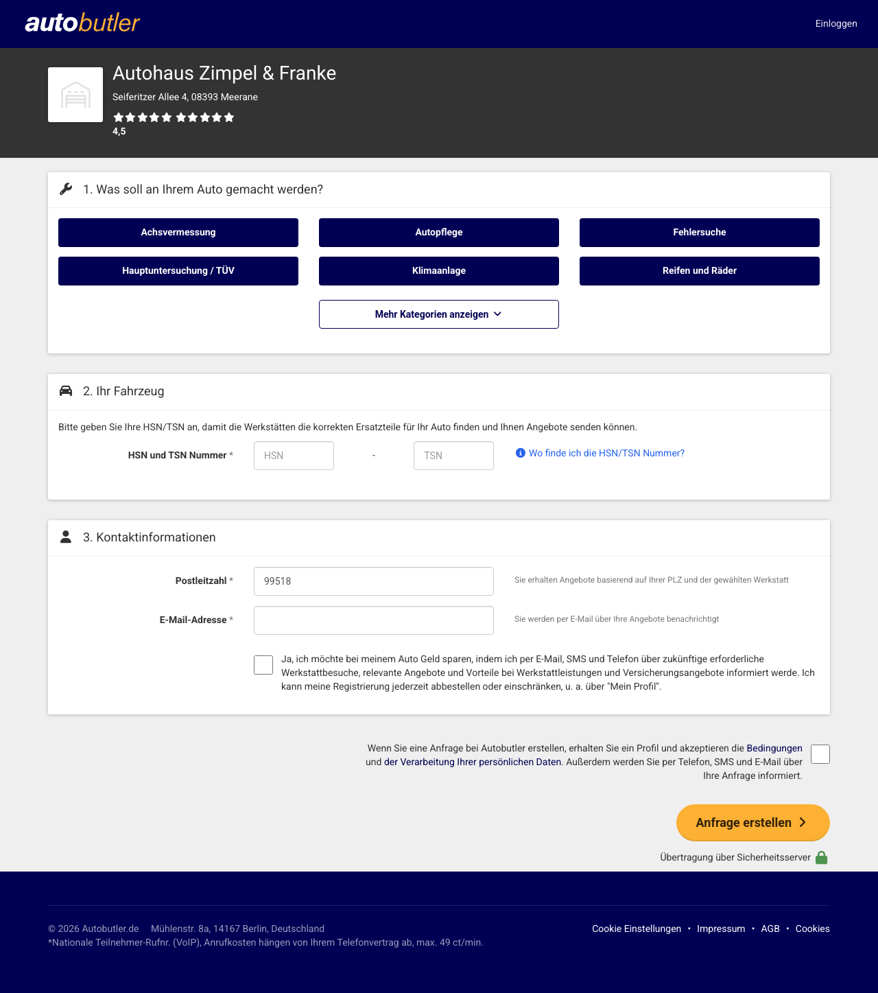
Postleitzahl (204, 581)
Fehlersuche (699, 232)
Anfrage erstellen (753, 822)
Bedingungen (774, 748)
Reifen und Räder (700, 271)
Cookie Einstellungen (636, 929)
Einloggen (836, 24)
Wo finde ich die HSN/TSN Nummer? (599, 453)
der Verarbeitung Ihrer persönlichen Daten (472, 762)
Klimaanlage (439, 271)
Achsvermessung (178, 232)
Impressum (721, 929)
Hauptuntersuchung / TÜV (178, 271)
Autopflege (438, 232)
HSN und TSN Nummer (180, 455)
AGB (770, 929)
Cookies (813, 929)
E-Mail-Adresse (196, 620)
